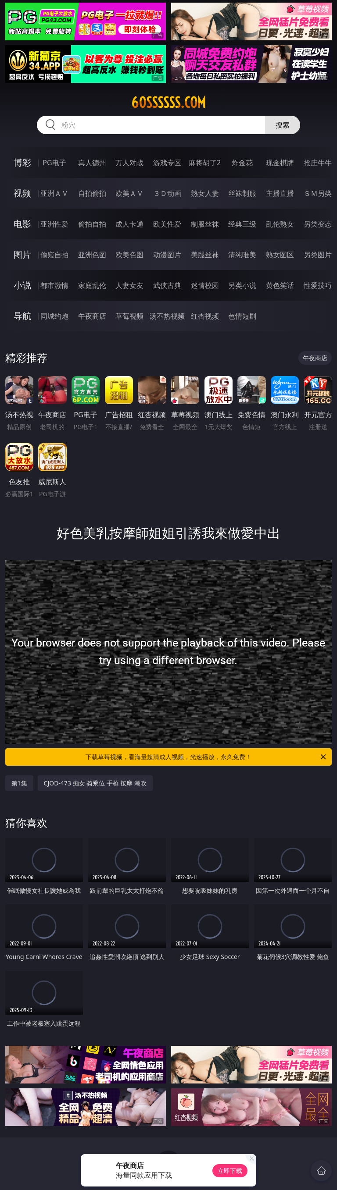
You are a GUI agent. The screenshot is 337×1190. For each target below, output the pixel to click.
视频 (22, 193)
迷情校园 (205, 285)
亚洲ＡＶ (54, 193)
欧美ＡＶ (129, 193)
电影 (22, 224)
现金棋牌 (280, 162)
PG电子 (54, 162)
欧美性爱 (167, 224)
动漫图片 (167, 254)
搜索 (283, 125)
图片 (22, 254)
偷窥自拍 (54, 254)
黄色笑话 (280, 285)
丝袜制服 (242, 193)
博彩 (22, 162)
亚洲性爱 (54, 224)
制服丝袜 (205, 224)
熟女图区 (280, 254)
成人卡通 (129, 224)
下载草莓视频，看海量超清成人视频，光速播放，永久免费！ (206, 757)
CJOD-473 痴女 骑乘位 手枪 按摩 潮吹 (95, 783)
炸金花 (242, 162)
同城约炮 (54, 316)
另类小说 (242, 285)
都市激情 (54, 285)
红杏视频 (205, 316)
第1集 (19, 783)
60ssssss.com (168, 102)
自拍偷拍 (92, 193)
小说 (22, 285)
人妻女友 (129, 285)
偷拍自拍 (92, 224)
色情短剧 (242, 316)
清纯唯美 (242, 254)
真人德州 (92, 162)
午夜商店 (92, 316)
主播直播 (280, 193)
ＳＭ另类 (318, 193)
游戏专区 (167, 162)
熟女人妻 (205, 193)
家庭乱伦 (92, 285)
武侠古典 (167, 285)
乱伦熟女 (280, 224)
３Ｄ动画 (167, 193)
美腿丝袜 (205, 254)
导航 (22, 316)
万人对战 (129, 162)
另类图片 (318, 254)
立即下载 (230, 1170)
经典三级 (242, 224)
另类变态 (318, 224)
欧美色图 (129, 254)
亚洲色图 (92, 254)
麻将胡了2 (205, 162)
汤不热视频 (167, 316)
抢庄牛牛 (318, 162)
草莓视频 (129, 316)
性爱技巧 (318, 285)
